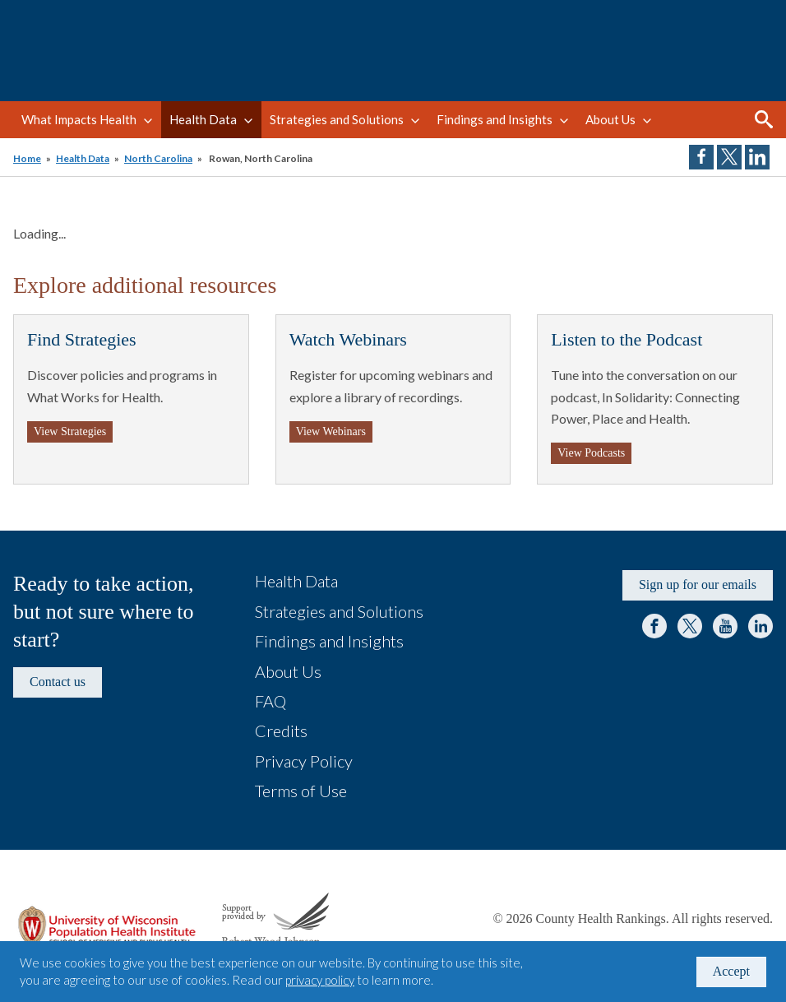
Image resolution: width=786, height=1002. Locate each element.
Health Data (203, 119)
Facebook (654, 626)
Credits (281, 730)
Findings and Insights (495, 119)
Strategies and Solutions (337, 119)
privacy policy (319, 979)
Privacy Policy (304, 761)
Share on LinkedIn (757, 157)
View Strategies (70, 431)
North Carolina (158, 158)
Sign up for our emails (697, 584)
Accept (731, 971)
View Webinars (331, 431)
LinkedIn (760, 626)
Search (764, 119)
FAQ (270, 701)
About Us (610, 119)
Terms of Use (301, 790)
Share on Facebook (701, 157)
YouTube (725, 626)
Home (27, 158)
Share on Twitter (729, 157)
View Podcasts (591, 453)
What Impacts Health (78, 119)
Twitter (689, 626)
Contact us (58, 682)
